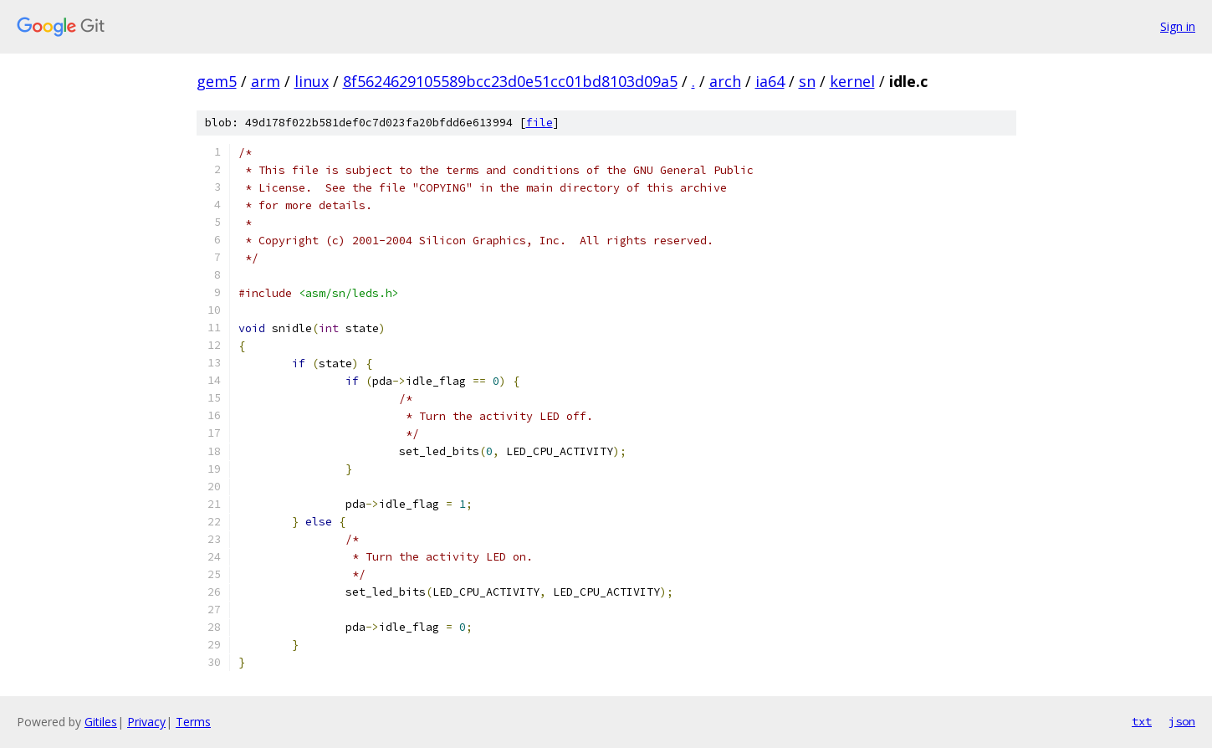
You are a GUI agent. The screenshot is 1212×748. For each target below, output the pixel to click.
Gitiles (100, 722)
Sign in (1177, 26)
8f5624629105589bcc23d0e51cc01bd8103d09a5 (510, 81)
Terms (193, 722)
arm (265, 81)
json (1182, 721)
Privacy (146, 722)
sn (807, 81)
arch (725, 81)
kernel (852, 81)
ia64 (770, 81)
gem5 (217, 81)
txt (1142, 721)
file (539, 122)
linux (311, 81)
